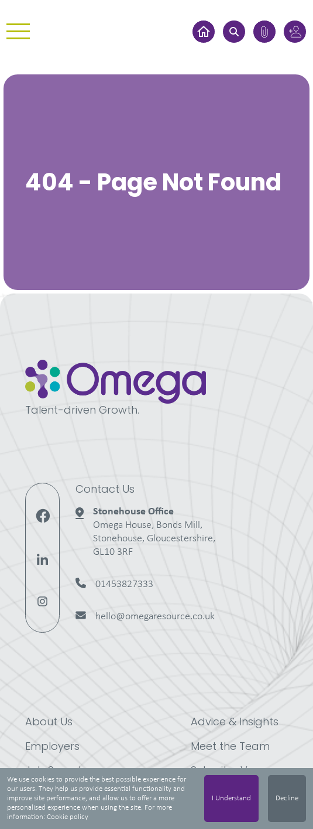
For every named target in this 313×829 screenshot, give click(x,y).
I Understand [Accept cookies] (231, 798)
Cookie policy (67, 817)
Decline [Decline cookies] (287, 798)
